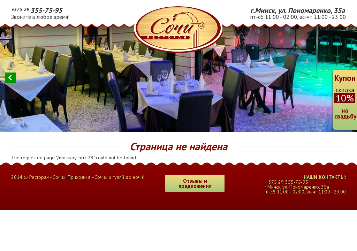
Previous (10, 78)
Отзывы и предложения (195, 183)
